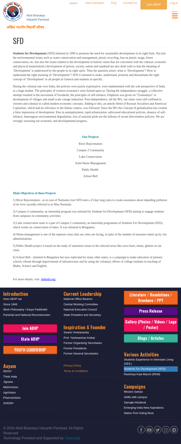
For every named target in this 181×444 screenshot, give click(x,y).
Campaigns (134, 386)
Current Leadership (82, 293)
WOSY (7, 371)
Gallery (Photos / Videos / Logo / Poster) (150, 324)
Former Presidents (75, 348)
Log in (174, 3)
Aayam (9, 366)
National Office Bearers (78, 299)
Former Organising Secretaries (83, 343)
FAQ (114, 3)
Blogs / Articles (151, 338)
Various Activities (141, 354)
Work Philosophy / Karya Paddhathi (25, 309)
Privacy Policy (72, 365)
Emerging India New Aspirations (144, 407)
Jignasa (8, 381)
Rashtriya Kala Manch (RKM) (142, 374)
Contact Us (130, 3)
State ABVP (30, 339)
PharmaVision (12, 397)
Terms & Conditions (76, 371)
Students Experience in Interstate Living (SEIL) (148, 361)
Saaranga (72, 438)
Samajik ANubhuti (135, 402)
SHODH (8, 403)
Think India (10, 376)
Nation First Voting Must (139, 413)
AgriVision (9, 392)
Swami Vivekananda (76, 332)
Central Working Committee (81, 304)
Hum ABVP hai (12, 299)
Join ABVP (154, 4)
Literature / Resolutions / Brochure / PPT (151, 297)
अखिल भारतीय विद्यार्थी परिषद (25, 27)
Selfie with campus (135, 397)
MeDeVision (10, 387)
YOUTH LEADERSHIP (30, 350)
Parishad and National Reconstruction (26, 314)
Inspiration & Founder (85, 327)
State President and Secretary (82, 314)
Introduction (15, 293)
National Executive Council (80, 309)
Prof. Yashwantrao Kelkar (79, 337)
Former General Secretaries (81, 353)
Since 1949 (10, 304)
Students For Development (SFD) (144, 368)
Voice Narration (94, 3)
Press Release (150, 311)
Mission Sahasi (133, 391)
